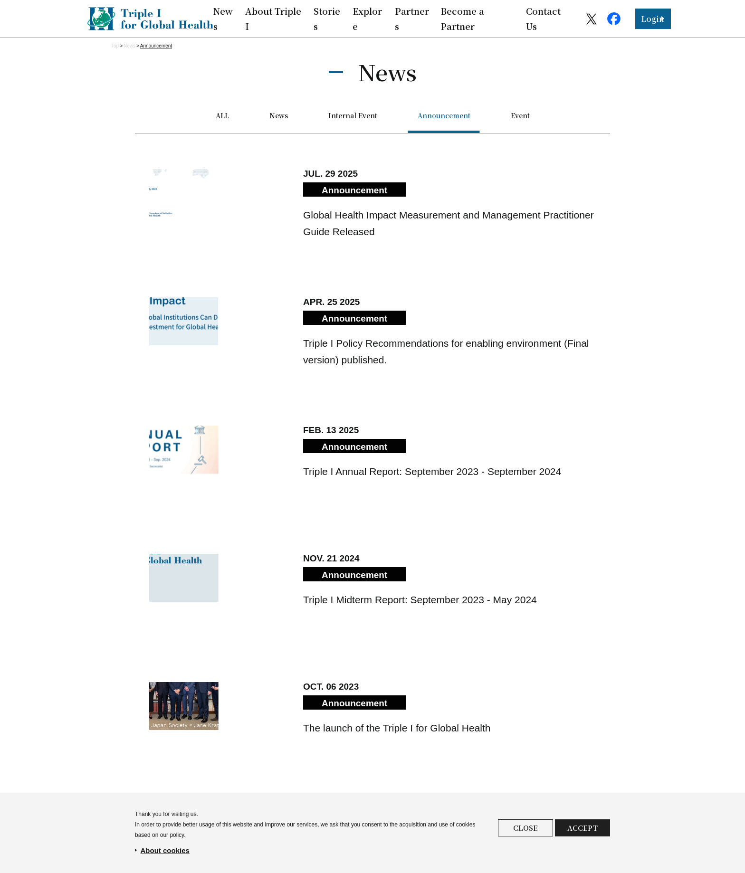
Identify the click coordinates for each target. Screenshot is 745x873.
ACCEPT (582, 828)
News (129, 45)
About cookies (165, 850)
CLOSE (525, 828)
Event (520, 115)
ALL (222, 115)
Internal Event (352, 115)
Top (115, 45)
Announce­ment (156, 45)
